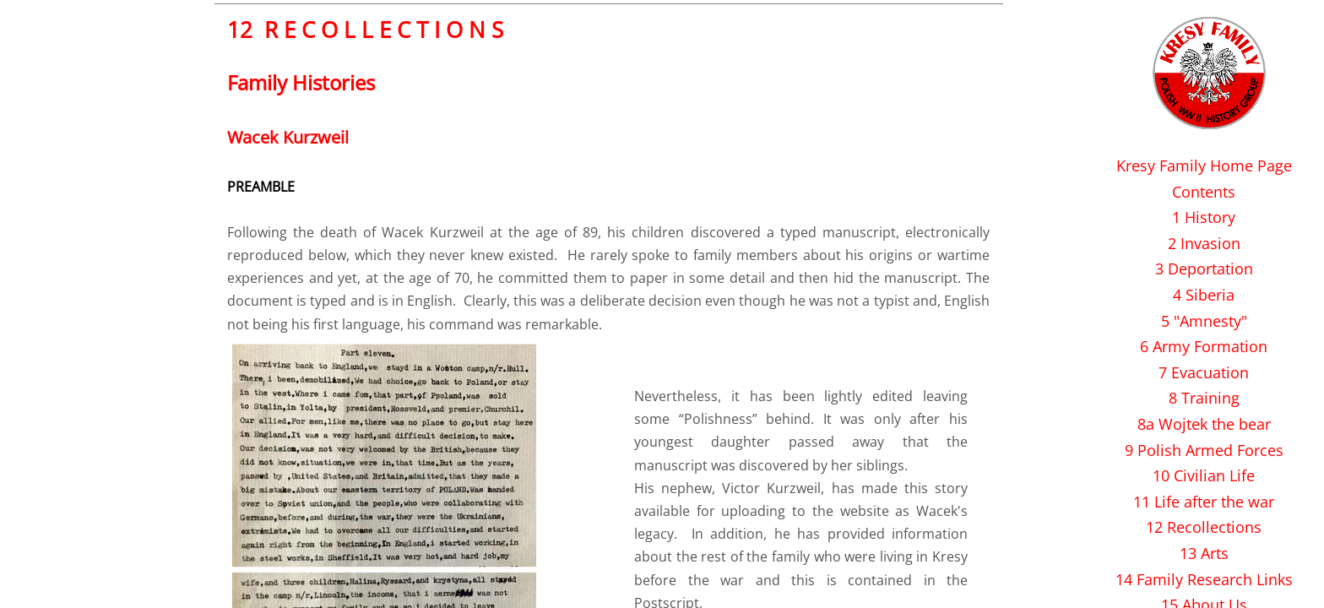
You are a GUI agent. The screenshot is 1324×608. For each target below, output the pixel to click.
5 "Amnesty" (1204, 321)
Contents (1203, 192)
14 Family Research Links (1204, 579)
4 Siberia (1203, 295)
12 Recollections (1204, 527)
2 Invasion (1204, 243)
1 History (1203, 217)
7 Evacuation (1203, 372)
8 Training (1204, 398)
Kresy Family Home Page (1204, 165)
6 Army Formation (1203, 346)
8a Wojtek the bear (1204, 424)
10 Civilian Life (1204, 475)
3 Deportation (1204, 268)
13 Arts (1204, 553)
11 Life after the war (1203, 501)
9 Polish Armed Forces (1204, 450)
